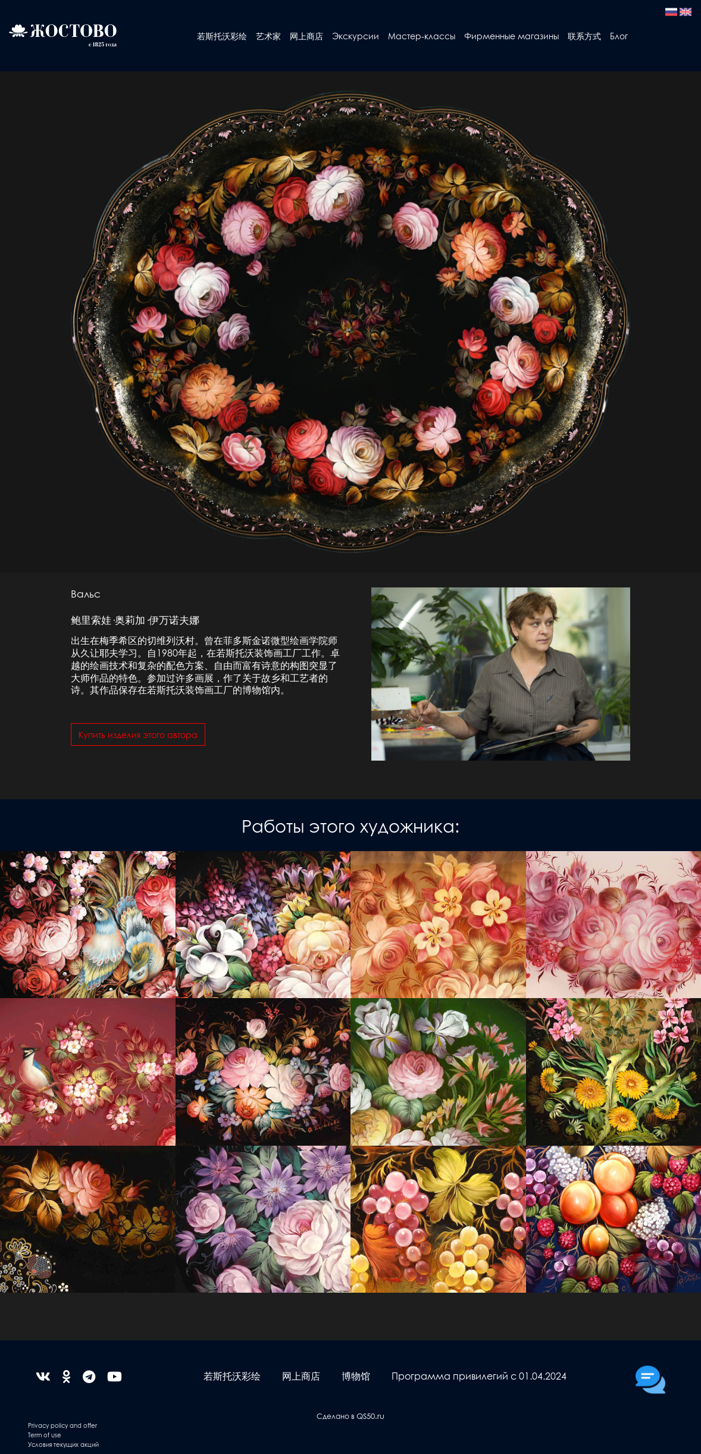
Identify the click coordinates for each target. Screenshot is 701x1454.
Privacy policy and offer (62, 1425)
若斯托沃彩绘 (222, 35)
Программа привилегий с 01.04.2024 (479, 1375)
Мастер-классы (421, 35)
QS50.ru (370, 1416)
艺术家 (268, 35)
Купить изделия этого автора (138, 734)
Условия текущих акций (63, 1444)
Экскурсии (355, 35)
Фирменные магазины (511, 35)
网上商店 (306, 35)
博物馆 (356, 1375)
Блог (619, 35)
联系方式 (584, 35)
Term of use (44, 1435)
